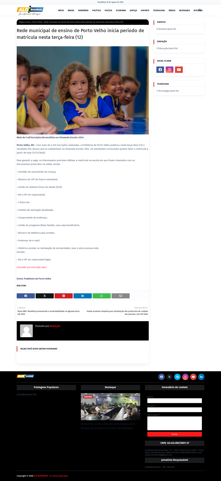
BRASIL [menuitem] (71, 10)
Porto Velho (37, 22)
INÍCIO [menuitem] (61, 10)
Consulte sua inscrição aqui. (32, 267)
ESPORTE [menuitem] (145, 10)
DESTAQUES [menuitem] (184, 10)
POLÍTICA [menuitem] (96, 10)
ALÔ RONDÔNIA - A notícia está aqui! (51, 476)
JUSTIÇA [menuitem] (133, 10)
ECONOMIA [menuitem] (121, 10)
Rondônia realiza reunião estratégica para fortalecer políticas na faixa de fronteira (108, 426)
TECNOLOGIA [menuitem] (159, 10)
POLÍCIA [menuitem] (108, 10)
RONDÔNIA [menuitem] (83, 10)
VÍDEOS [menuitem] (172, 10)
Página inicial (25, 22)
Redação (54, 326)
